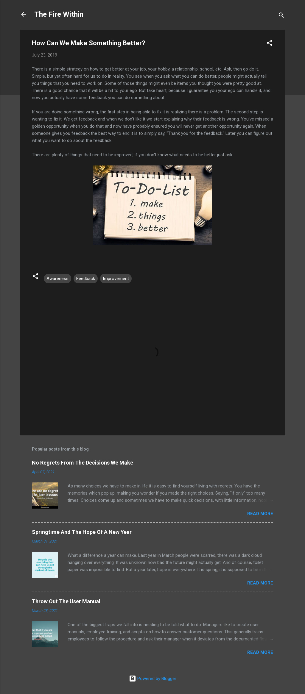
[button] (269, 44)
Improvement (116, 278)
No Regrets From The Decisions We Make (82, 462)
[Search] (281, 16)
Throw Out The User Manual (66, 601)
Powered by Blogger (152, 678)
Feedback (85, 278)
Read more (260, 513)
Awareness (57, 278)
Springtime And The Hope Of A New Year (82, 532)
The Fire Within (58, 14)
